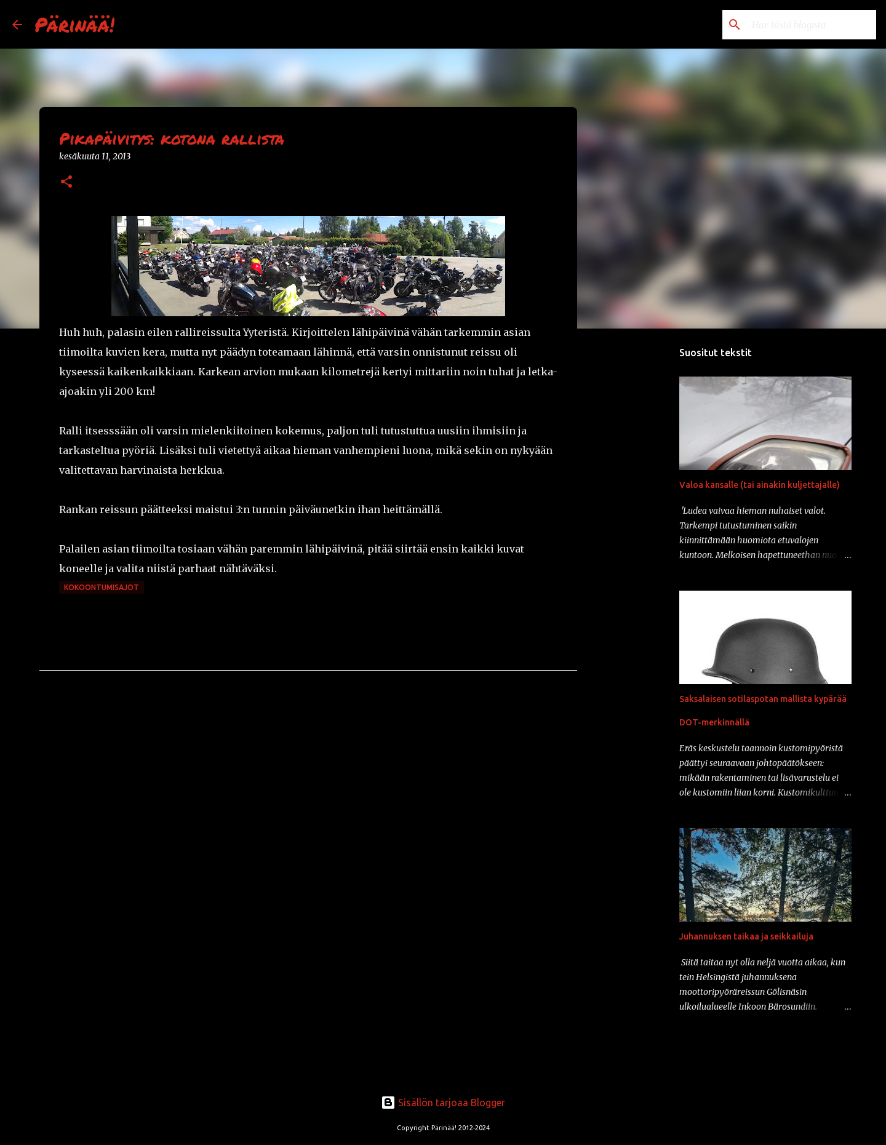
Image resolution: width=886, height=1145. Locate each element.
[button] (66, 182)
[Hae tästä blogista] (811, 24)
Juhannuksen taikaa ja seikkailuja (746, 936)
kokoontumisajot (101, 587)
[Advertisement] (640, 531)
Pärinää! (74, 24)
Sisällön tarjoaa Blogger (443, 1102)
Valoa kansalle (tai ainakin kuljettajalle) (759, 485)
